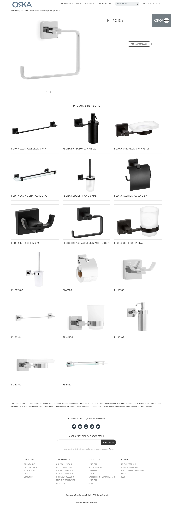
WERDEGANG (29, 471)
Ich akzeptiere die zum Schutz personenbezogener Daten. (88, 449)
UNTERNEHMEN (30, 467)
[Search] (137, 4)
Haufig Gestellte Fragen (132, 471)
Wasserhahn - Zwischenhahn (102, 477)
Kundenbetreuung (129, 467)
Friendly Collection (65, 480)
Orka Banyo (29, 464)
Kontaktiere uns (128, 464)
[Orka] (22, 5)
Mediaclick (105, 495)
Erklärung (80, 449)
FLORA (50, 11)
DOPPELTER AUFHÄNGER (38, 11)
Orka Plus (24, 11)
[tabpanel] (50, 51)
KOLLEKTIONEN (67, 4)
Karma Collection (64, 474)
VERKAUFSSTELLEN (139, 44)
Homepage (15, 11)
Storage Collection (65, 477)
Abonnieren (108, 442)
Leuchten (93, 464)
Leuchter (92, 480)
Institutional (90, 4)
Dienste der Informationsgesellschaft (78, 495)
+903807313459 (97, 419)
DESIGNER (28, 477)
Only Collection (64, 464)
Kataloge (60, 483)
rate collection (64, 467)
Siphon (91, 474)
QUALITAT (28, 474)
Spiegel (92, 483)
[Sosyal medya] (74, 426)
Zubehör (92, 471)
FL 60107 (57, 11)
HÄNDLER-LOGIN (148, 4)
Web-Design (97, 495)
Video (78, 4)
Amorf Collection (64, 471)
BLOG (123, 477)
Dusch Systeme (95, 467)
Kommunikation (105, 4)
